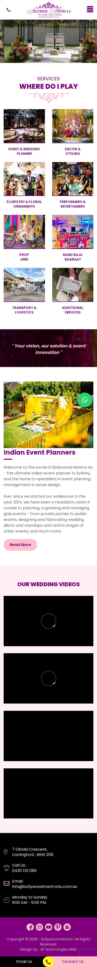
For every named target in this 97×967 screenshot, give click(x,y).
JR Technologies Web (58, 949)
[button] (85, 400)
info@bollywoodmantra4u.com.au (44, 886)
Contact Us (73, 961)
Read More (20, 544)
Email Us (24, 961)
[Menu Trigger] (90, 9)
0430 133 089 (8, 10)
